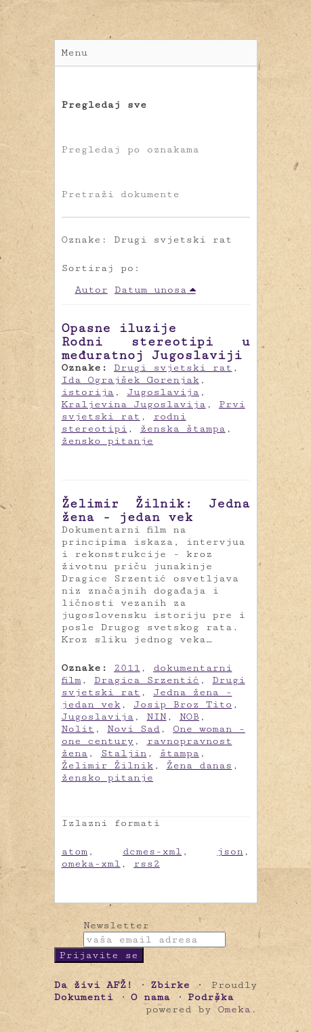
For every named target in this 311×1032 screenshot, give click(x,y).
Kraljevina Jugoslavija (134, 404)
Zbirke (170, 985)
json (230, 851)
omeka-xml (91, 863)
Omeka (233, 1009)
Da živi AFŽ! (93, 985)
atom (75, 851)
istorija (88, 392)
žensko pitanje (108, 441)
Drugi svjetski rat (173, 367)
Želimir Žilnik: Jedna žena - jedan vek (156, 510)
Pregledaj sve (104, 104)
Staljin (124, 753)
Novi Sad (133, 729)
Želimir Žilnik (108, 765)
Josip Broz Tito (182, 704)
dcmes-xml (152, 851)
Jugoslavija (163, 392)
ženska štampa (183, 428)
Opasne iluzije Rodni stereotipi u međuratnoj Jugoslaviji (156, 342)
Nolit (78, 729)
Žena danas (199, 765)
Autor (91, 289)
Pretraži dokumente (121, 194)
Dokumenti (83, 997)
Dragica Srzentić (146, 680)
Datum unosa (151, 289)
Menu (75, 52)
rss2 (146, 863)
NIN (156, 716)
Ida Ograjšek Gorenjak (130, 380)
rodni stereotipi (124, 422)
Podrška (211, 997)
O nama (150, 997)
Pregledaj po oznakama (130, 149)
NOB (189, 716)
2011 (127, 668)
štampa (179, 753)
